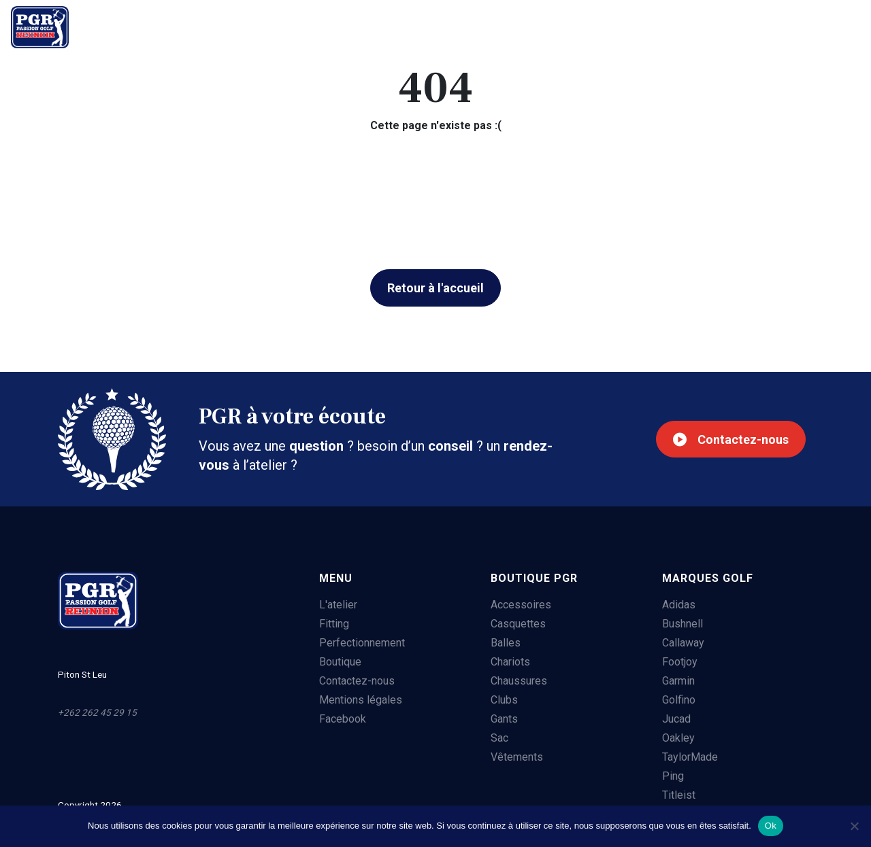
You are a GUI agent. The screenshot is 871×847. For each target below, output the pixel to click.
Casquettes (516, 624)
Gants (502, 719)
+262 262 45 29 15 (794, 27)
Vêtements (515, 757)
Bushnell (681, 624)
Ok (770, 825)
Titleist (678, 795)
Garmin (677, 681)
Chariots (508, 662)
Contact (472, 25)
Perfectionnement (290, 25)
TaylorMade (689, 757)
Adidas (678, 605)
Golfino (678, 700)
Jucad (675, 719)
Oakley (677, 738)
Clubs (502, 700)
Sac (497, 738)
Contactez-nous (727, 439)
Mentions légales (357, 700)
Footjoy (679, 662)
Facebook (339, 719)
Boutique (395, 25)
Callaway (682, 643)
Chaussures (517, 681)
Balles (504, 643)
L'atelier (122, 25)
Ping (672, 776)
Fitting (192, 25)
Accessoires (519, 605)
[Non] (854, 826)
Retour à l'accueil (435, 288)
